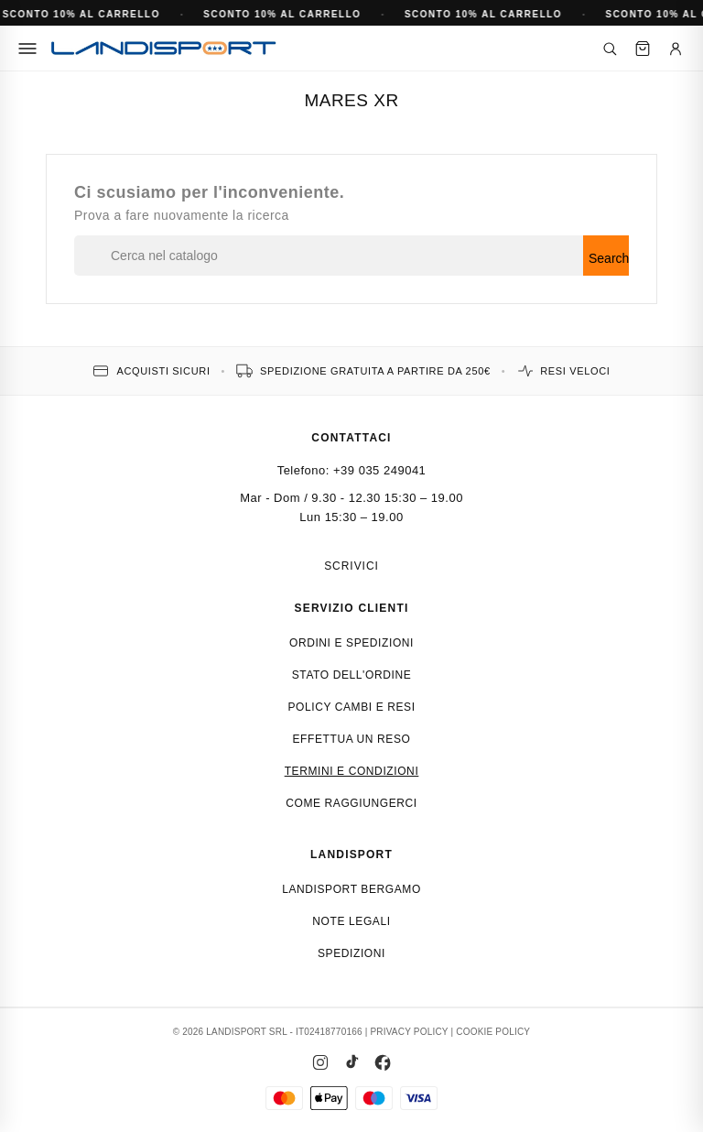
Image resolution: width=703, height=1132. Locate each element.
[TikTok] (351, 1062)
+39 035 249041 (379, 470)
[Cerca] (609, 48)
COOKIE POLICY (493, 1032)
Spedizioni (351, 953)
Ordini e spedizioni (351, 643)
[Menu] (27, 48)
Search (609, 258)
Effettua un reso (352, 739)
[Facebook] (382, 1062)
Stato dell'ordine (352, 675)
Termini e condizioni (352, 771)
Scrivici (351, 566)
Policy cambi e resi (351, 707)
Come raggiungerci (351, 803)
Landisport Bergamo (351, 889)
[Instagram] (320, 1062)
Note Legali (351, 921)
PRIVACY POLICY (409, 1032)
